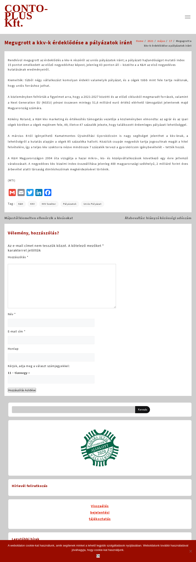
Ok (98, 556)
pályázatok (69, 203)
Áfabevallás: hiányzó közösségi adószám (158, 218)
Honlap (13, 349)
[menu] (188, 17)
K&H (20, 203)
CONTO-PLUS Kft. (26, 15)
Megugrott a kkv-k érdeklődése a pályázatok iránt (68, 42)
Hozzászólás (18, 257)
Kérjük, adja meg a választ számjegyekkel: (39, 366)
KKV (32, 203)
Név (12, 314)
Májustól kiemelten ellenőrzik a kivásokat (38, 218)
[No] (190, 551)
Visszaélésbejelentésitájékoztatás (100, 512)
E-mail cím (17, 331)
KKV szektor (49, 203)
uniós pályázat (93, 203)
